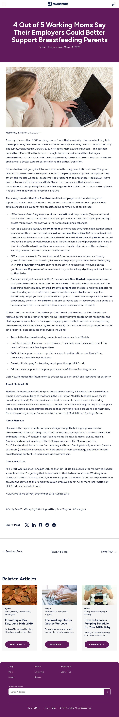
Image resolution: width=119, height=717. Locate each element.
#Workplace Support (61, 509)
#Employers (82, 509)
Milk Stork (84, 148)
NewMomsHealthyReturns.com (29, 376)
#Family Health (14, 509)
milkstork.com (32, 486)
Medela (58, 148)
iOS (11, 445)
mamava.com (63, 453)
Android (24, 445)
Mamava (68, 148)
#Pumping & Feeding (36, 509)
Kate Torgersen (51, 47)
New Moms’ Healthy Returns (30, 153)
